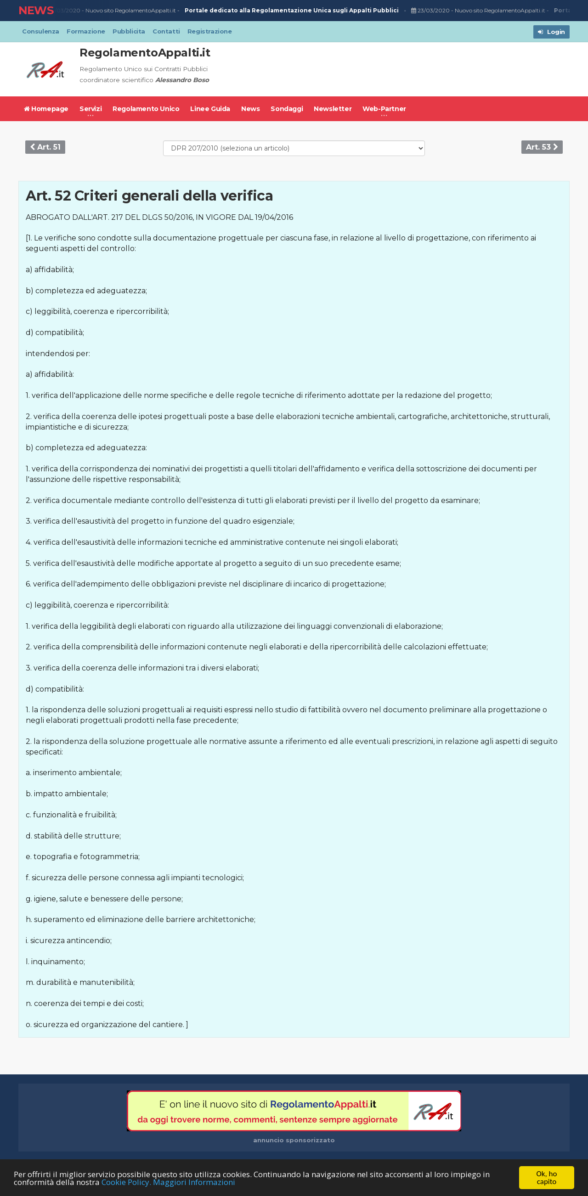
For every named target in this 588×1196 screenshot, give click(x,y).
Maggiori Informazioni (194, 1182)
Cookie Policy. (126, 1182)
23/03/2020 (63, 10)
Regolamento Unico (146, 109)
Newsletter (332, 109)
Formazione (86, 31)
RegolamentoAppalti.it (144, 52)
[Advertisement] (402, 69)
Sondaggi (287, 109)
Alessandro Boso (182, 80)
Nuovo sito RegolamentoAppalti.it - (244, 11)
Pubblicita (129, 31)
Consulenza (40, 31)
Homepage (46, 109)
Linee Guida (210, 109)
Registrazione (209, 31)
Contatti (166, 31)
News (250, 109)
